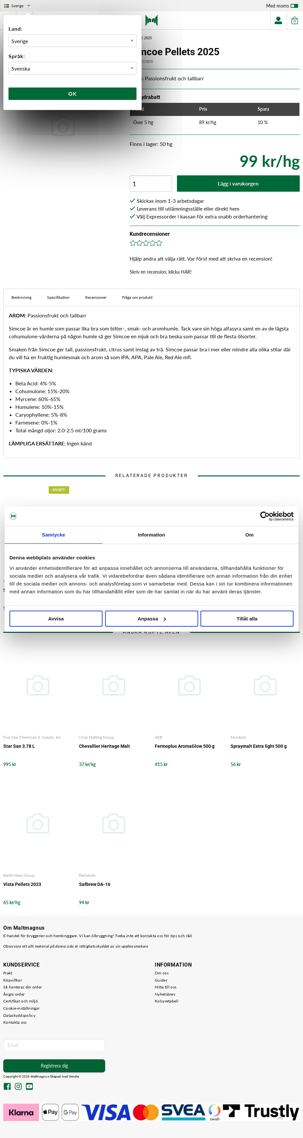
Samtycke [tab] (53, 534)
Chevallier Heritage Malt (104, 746)
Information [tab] (151, 534)
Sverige (17, 5)
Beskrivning (21, 297)
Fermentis (87, 875)
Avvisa (56, 618)
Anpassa (151, 618)
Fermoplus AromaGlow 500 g (185, 746)
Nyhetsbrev (165, 994)
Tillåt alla (247, 618)
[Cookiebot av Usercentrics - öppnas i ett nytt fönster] (265, 516)
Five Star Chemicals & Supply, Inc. (32, 737)
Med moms (282, 7)
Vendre (74, 1076)
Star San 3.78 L (19, 746)
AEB (158, 737)
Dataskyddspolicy (19, 1015)
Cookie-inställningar (21, 1008)
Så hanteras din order (22, 987)
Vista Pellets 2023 (22, 884)
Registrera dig (54, 1065)
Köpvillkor (12, 980)
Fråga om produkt (137, 297)
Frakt (7, 972)
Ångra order (13, 994)
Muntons (238, 737)
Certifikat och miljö (20, 1001)
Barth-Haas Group (19, 875)
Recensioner (95, 297)
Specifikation (58, 297)
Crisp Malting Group (96, 737)
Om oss (161, 972)
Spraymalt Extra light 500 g (259, 746)
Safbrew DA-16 (94, 884)
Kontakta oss (15, 1022)
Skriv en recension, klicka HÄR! (161, 272)
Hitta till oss (165, 987)
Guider (161, 980)
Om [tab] (249, 534)
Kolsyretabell (166, 1001)
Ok (72, 93)
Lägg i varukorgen (238, 183)
